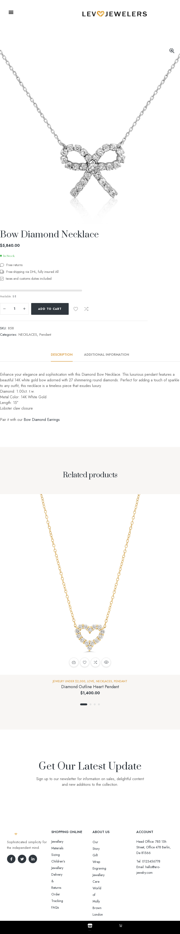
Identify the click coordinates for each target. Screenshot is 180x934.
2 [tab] (90, 704)
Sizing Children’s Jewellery (69, 848)
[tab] (64, 354)
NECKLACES (28, 334)
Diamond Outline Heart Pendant (90, 687)
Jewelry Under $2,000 (69, 681)
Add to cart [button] (74, 662)
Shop (90, 930)
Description (62, 354)
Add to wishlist (75, 309)
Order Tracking (62, 861)
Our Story (99, 842)
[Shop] (90, 925)
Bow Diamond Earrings (42, 419)
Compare (86, 309)
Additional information (106, 354)
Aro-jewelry (88, 906)
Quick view (106, 662)
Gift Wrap (99, 848)
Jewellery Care (102, 861)
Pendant (45, 334)
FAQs (55, 868)
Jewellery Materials (63, 841)
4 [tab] (99, 704)
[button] (11, 12)
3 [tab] (95, 704)
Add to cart (50, 309)
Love (90, 681)
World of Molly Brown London (113, 868)
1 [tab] (83, 704)
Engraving (99, 855)
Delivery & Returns (63, 854)
